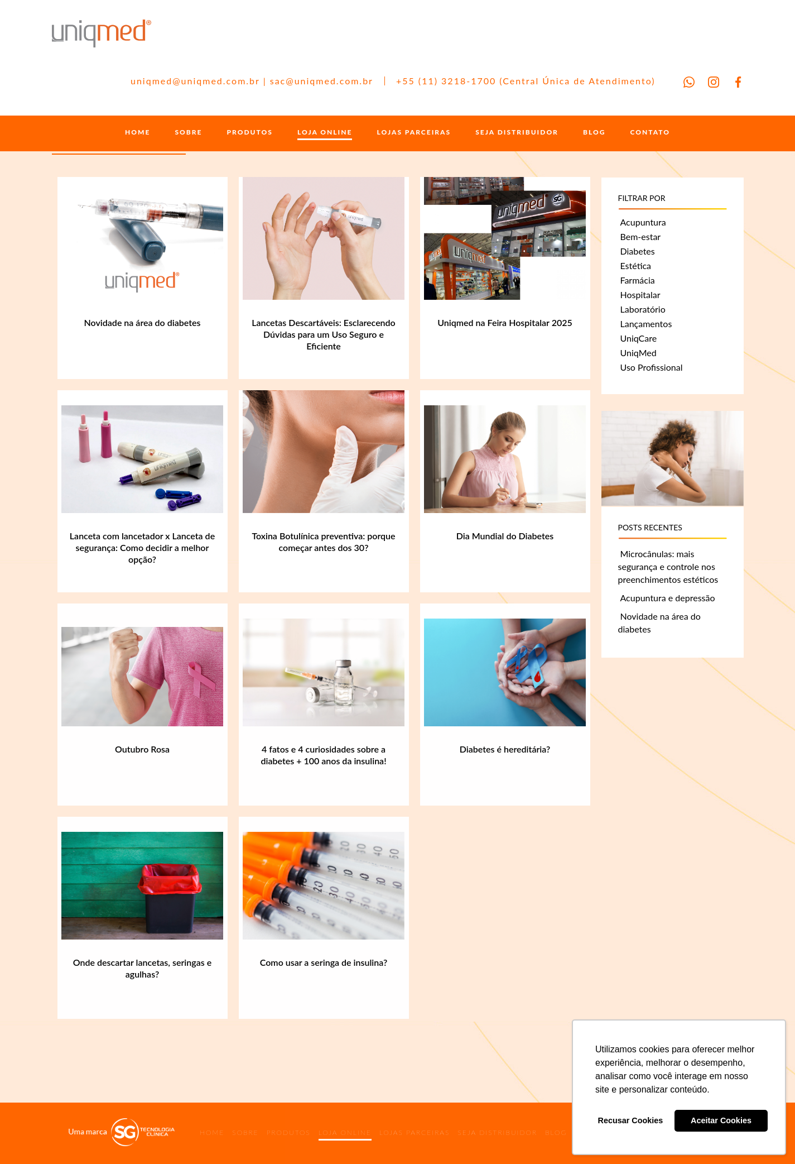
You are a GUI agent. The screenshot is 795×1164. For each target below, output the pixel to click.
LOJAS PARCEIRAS (414, 132)
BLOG (594, 132)
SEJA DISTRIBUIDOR (516, 132)
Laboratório (643, 309)
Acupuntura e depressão (667, 597)
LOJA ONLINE (324, 132)
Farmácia (637, 280)
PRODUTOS (250, 132)
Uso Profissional (651, 367)
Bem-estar (640, 236)
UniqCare (638, 338)
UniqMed (638, 352)
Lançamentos (646, 323)
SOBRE (188, 132)
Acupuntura (643, 222)
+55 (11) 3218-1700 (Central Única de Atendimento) (526, 80)
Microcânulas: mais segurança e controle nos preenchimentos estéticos (668, 566)
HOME (137, 132)
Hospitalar (640, 294)
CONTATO (650, 132)
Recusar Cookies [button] (630, 1120)
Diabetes (637, 251)
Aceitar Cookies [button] (721, 1120)
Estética (636, 265)
